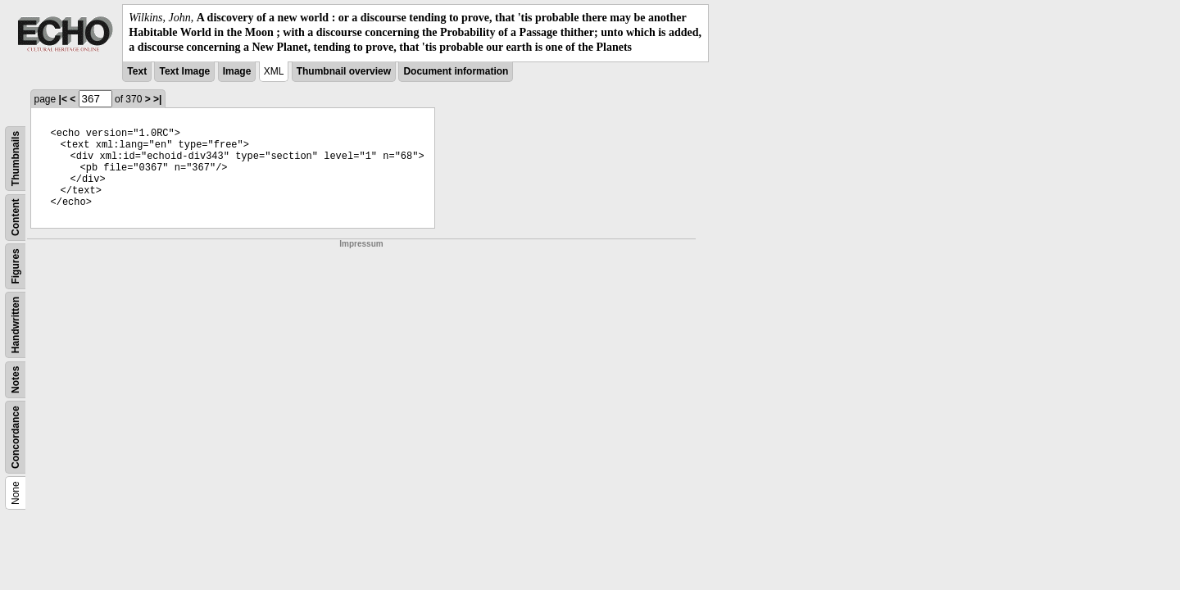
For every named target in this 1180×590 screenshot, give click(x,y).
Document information (455, 71)
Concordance (15, 437)
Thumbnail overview (344, 71)
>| (157, 99)
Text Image (184, 71)
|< (63, 99)
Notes (15, 379)
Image (237, 71)
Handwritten (15, 324)
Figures (15, 266)
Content (15, 216)
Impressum (361, 243)
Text (137, 71)
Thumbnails (15, 157)
